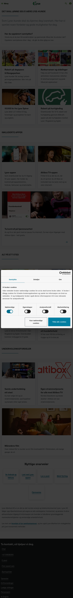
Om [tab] (60, 279)
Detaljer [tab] (36, 279)
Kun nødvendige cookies (36, 322)
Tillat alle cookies (59, 322)
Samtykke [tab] (13, 279)
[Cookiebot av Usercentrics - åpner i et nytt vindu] (60, 273)
